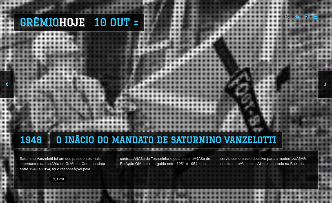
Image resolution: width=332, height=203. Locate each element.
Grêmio (52, 22)
